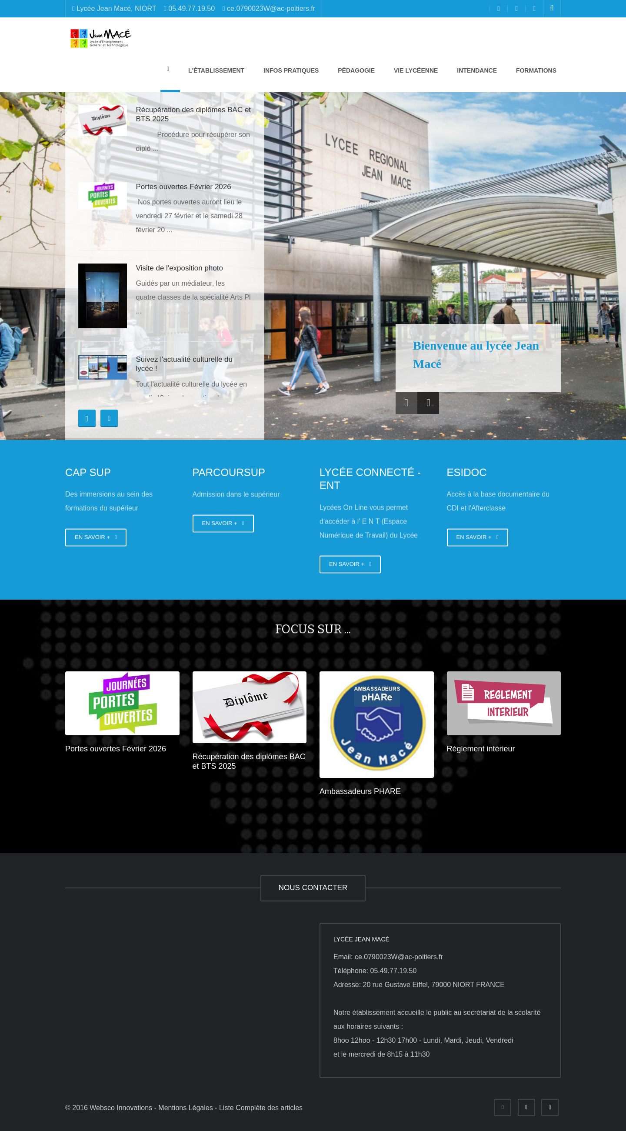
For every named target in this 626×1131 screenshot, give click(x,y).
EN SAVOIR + (96, 537)
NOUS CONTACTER (313, 888)
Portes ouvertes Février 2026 (183, 187)
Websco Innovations (121, 1107)
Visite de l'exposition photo (179, 268)
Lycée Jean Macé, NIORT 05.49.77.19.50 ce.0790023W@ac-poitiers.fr (193, 8)
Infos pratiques (290, 70)
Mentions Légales (185, 1107)
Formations (535, 70)
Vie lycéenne (415, 70)
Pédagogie (355, 70)
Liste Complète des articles (261, 1107)
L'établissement (215, 70)
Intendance (476, 70)
